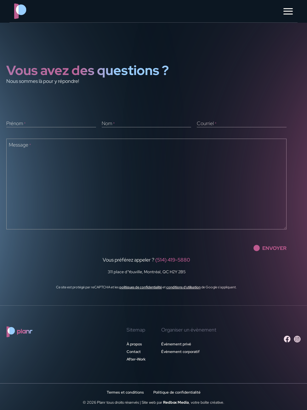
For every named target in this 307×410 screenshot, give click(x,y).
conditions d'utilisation (183, 287)
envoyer (270, 248)
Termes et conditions (125, 392)
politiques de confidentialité (140, 287)
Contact (134, 351)
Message (20, 144)
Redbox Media (176, 402)
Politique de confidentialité (177, 392)
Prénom (16, 123)
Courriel (207, 123)
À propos (134, 344)
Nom (108, 123)
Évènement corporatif (180, 351)
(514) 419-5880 (172, 260)
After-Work (136, 359)
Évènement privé (176, 344)
